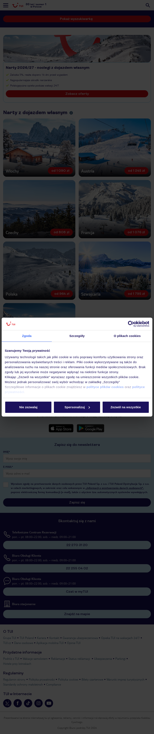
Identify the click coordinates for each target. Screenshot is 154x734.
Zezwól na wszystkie (126, 407)
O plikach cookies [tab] (127, 336)
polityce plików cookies (105, 387)
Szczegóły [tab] (76, 336)
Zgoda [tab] (27, 336)
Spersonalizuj (77, 407)
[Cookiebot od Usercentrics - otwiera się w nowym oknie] (131, 324)
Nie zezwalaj (28, 407)
